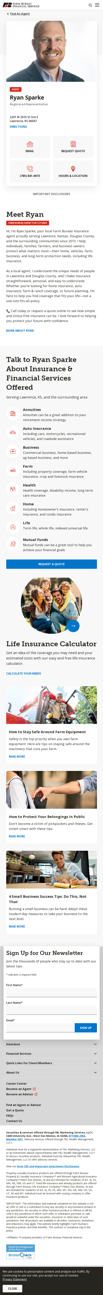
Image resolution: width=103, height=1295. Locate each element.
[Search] (90, 5)
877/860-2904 (76, 1136)
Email (10, 1020)
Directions (18, 127)
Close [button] (12, 1289)
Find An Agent (20, 14)
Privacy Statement (15, 1279)
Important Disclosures (51, 194)
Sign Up (86, 1028)
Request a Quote (51, 564)
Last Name (14, 1003)
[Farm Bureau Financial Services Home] (21, 5)
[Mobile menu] (97, 5)
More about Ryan (20, 331)
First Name (14, 985)
